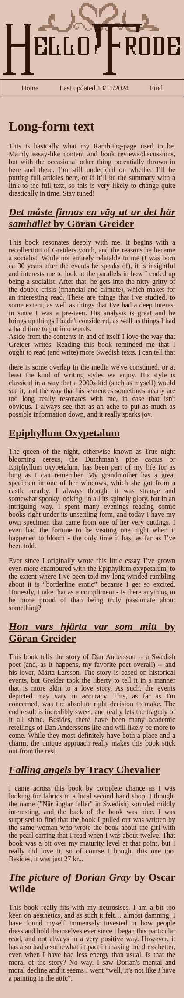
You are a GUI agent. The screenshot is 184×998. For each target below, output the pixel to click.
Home (29, 88)
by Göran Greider (92, 217)
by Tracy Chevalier (84, 769)
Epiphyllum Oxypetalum (64, 433)
